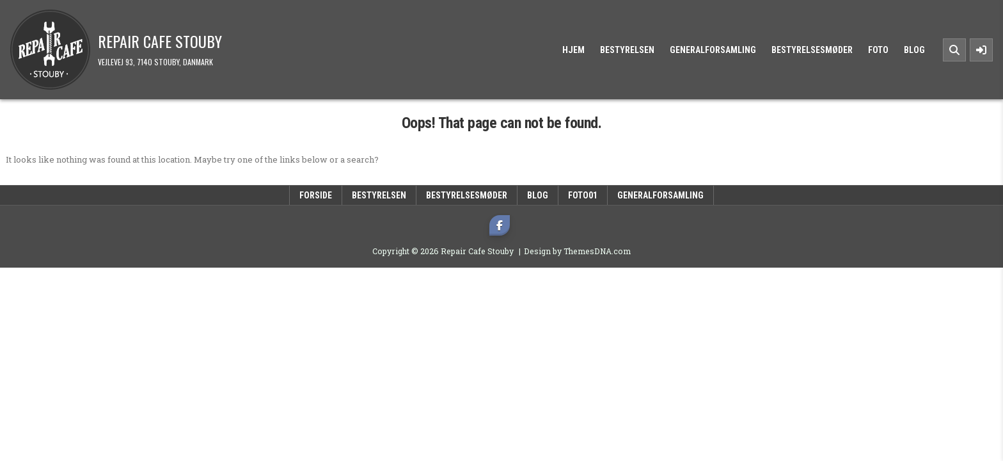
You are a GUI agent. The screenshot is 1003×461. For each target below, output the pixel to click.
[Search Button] (954, 49)
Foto (878, 50)
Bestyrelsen (627, 50)
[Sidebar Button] (981, 49)
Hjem (573, 50)
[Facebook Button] (499, 225)
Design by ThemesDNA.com (577, 251)
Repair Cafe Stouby (160, 41)
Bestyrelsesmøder (812, 50)
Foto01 (582, 195)
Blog (914, 50)
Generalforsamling (713, 50)
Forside (315, 195)
